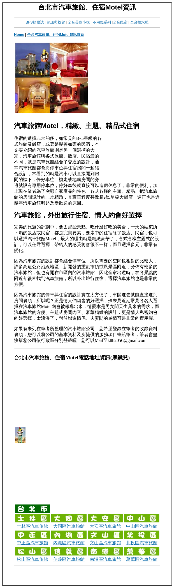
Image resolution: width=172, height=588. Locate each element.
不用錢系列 (102, 22)
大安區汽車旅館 (105, 526)
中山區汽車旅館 (141, 526)
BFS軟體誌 (35, 22)
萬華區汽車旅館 (141, 559)
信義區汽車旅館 (69, 559)
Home (19, 35)
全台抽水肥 (139, 22)
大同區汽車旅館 (69, 526)
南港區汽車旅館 (105, 559)
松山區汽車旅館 (32, 559)
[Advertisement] (112, 77)
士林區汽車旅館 (32, 526)
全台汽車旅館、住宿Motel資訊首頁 (55, 35)
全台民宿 (120, 22)
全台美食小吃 (79, 22)
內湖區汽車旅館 (69, 542)
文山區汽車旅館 (105, 542)
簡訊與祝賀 (56, 22)
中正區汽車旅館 (32, 542)
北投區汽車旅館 (141, 542)
